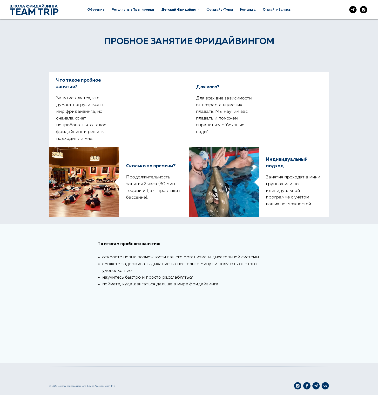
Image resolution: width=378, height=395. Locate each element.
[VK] (325, 385)
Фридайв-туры (219, 9)
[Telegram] (316, 385)
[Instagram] (297, 385)
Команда (248, 9)
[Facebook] (306, 385)
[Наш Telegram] (353, 9)
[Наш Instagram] (363, 9)
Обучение (95, 9)
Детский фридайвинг (180, 9)
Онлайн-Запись (277, 9)
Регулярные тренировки (133, 9)
